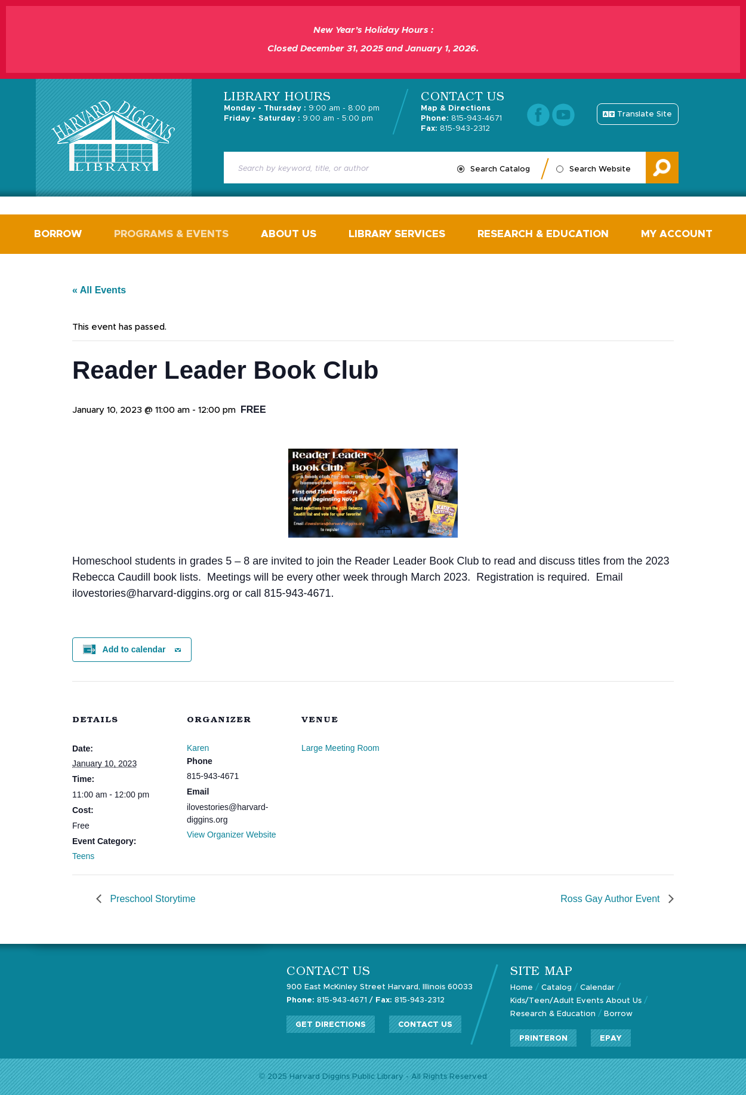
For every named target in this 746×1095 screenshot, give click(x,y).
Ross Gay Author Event (611, 899)
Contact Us (425, 1025)
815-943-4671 (461, 118)
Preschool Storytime (151, 899)
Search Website (600, 169)
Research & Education (543, 234)
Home (521, 988)
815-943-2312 (455, 129)
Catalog (556, 988)
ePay (611, 1038)
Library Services (397, 234)
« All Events (99, 290)
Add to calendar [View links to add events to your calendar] (134, 649)
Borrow (58, 234)
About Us (288, 234)
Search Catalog (500, 169)
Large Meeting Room (340, 748)
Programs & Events (171, 234)
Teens (83, 856)
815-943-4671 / (329, 1000)
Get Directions (330, 1025)
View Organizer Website (231, 834)
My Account (677, 234)
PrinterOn (543, 1038)
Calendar (597, 988)
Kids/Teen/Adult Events (556, 1001)
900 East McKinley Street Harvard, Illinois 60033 (379, 987)
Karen (198, 748)
